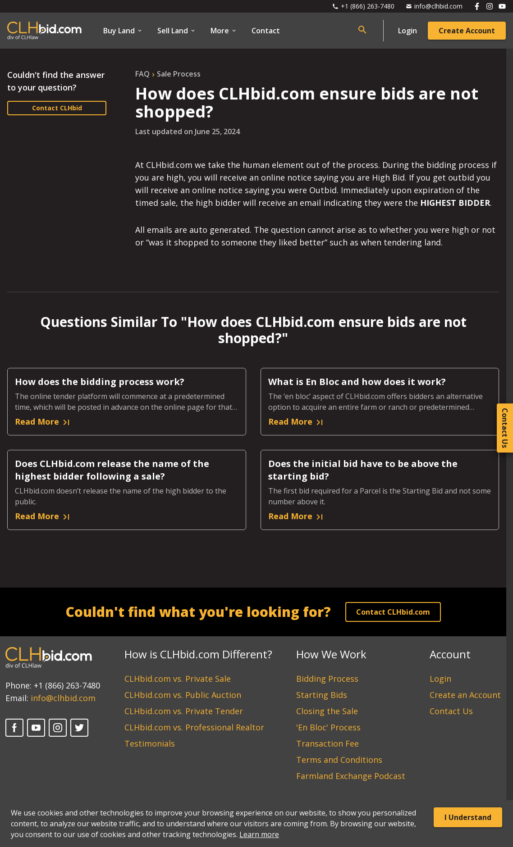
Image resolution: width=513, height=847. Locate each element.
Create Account (467, 31)
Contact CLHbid (57, 108)
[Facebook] (14, 728)
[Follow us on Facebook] (477, 6)
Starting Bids (321, 694)
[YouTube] (36, 728)
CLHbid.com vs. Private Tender (183, 711)
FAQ (142, 74)
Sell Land (176, 30)
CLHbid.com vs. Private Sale (177, 678)
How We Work (331, 654)
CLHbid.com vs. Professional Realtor (194, 727)
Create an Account (465, 694)
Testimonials (149, 743)
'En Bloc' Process (328, 727)
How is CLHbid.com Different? (198, 654)
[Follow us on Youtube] (502, 6)
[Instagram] (58, 728)
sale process (179, 74)
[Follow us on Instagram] (489, 6)
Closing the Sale (327, 711)
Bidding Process (327, 678)
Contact (266, 30)
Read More (43, 422)
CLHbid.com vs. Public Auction (182, 694)
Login (407, 30)
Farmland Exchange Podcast (350, 775)
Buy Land (123, 30)
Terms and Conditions (339, 759)
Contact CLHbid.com (393, 612)
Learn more (259, 834)
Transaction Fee (327, 743)
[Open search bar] (362, 30)
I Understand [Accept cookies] (467, 817)
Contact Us (451, 711)
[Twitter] (79, 728)
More (224, 30)
